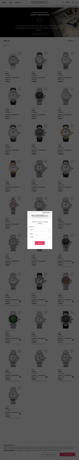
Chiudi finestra (47, 212)
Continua (39, 243)
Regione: (31, 226)
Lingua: (31, 233)
